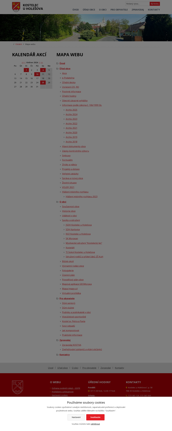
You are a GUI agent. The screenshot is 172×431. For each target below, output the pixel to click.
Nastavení (76, 417)
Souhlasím (95, 417)
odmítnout (95, 424)
